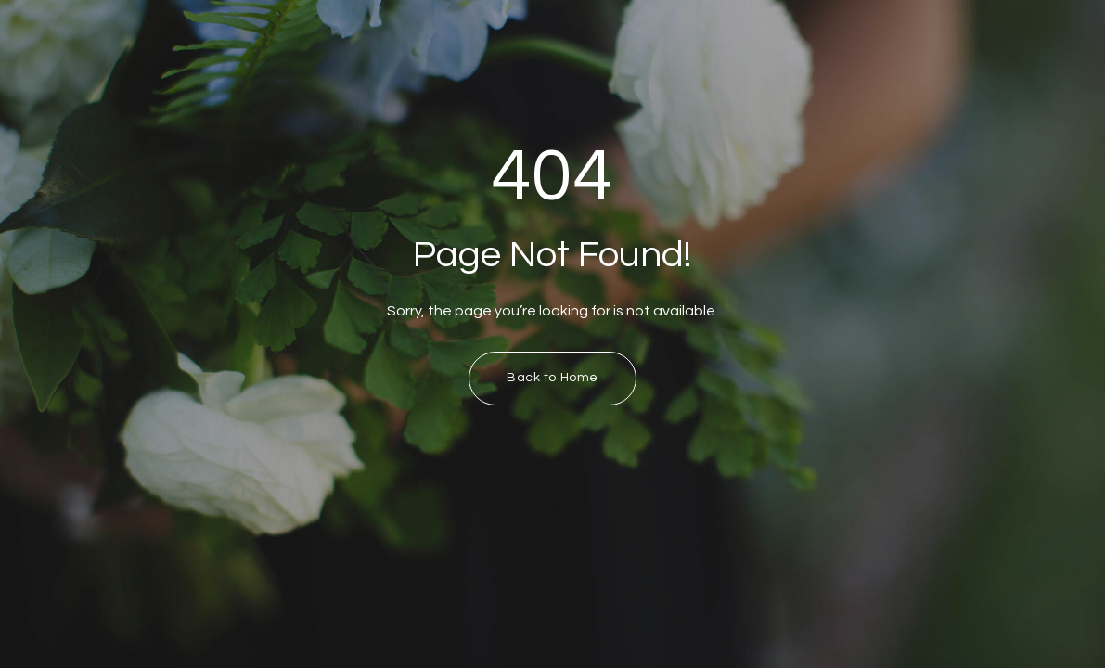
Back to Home (552, 377)
